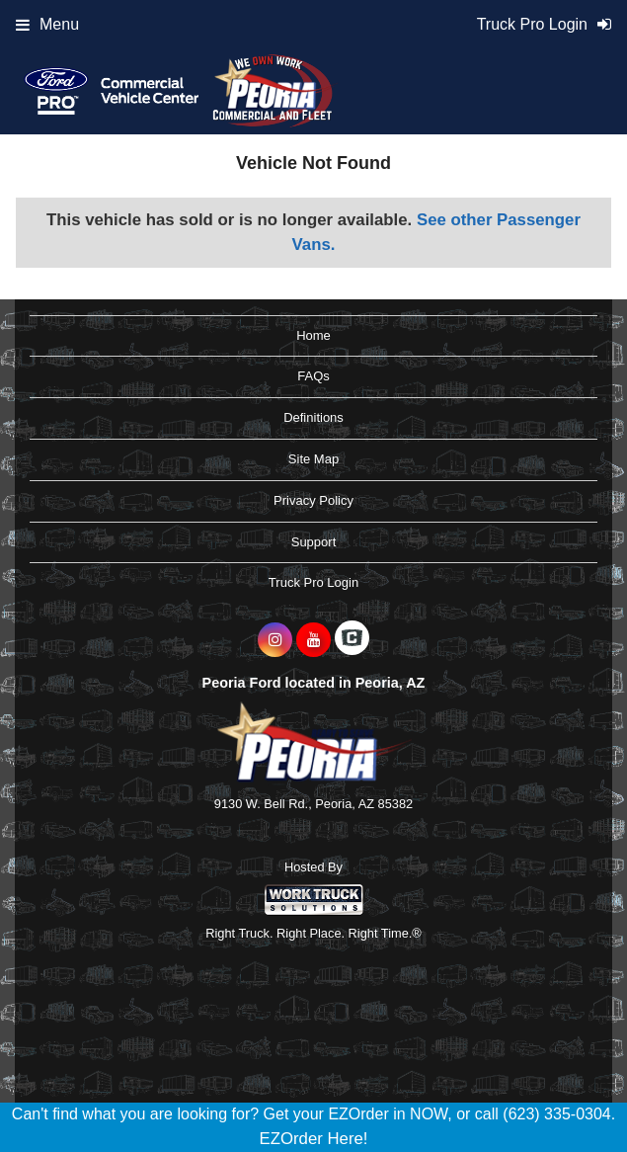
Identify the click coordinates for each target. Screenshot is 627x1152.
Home (313, 335)
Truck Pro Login (313, 582)
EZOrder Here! (313, 1138)
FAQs (313, 376)
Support (314, 542)
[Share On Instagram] (275, 640)
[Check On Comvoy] (352, 640)
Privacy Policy (313, 500)
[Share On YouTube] (313, 640)
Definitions (313, 417)
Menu (47, 24)
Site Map (313, 459)
